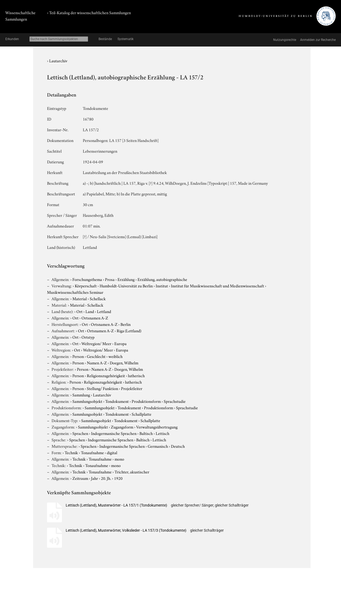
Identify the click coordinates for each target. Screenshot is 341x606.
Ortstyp (88, 337)
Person (78, 356)
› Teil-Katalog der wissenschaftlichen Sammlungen (89, 12)
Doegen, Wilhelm (124, 362)
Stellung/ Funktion (102, 388)
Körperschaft (86, 285)
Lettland (104, 311)
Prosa (110, 279)
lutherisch (136, 375)
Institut (162, 285)
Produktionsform (146, 401)
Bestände (105, 39)
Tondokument (117, 401)
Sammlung (81, 394)
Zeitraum (80, 478)
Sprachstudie (175, 401)
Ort (79, 311)
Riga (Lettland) (129, 330)
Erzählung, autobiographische (162, 279)
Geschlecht (96, 356)
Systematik (125, 39)
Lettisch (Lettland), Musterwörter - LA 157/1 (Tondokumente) (116, 505)
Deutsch (178, 446)
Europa (120, 343)
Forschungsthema (87, 279)
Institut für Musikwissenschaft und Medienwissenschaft (217, 285)
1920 (118, 478)
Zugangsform (122, 427)
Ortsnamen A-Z (94, 318)
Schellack (98, 298)
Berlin (125, 324)
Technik (71, 452)
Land (89, 311)
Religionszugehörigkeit (106, 375)
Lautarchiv (58, 60)
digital (112, 452)
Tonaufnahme (92, 452)
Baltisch (146, 433)
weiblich (115, 356)
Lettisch (162, 433)
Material (79, 298)
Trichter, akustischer (132, 471)
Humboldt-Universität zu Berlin (126, 285)
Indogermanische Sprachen (113, 433)
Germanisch (158, 446)
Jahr (94, 478)
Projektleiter (131, 388)
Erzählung (126, 279)
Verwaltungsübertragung (157, 427)
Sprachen (80, 433)
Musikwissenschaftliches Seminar (75, 292)
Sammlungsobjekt (87, 401)
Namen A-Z (97, 362)
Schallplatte (141, 414)
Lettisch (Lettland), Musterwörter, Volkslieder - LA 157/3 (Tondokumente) (126, 530)
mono (119, 459)
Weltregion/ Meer (96, 343)
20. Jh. (106, 478)
